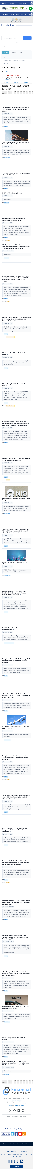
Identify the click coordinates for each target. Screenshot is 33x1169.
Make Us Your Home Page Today (11, 1129)
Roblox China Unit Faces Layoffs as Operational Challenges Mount (13, 219)
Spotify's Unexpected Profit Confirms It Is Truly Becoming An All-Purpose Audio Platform (15, 109)
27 (15, 92)
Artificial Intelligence (10, 405)
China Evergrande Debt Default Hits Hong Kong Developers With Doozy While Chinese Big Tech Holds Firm (16, 973)
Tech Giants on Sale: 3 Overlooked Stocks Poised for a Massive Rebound (15, 143)
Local (12, 14)
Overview (5, 60)
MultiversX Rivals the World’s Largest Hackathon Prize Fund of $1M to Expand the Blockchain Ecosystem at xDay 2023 (16, 1063)
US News (23, 14)
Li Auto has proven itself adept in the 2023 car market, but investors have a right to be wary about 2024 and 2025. (17, 1016)
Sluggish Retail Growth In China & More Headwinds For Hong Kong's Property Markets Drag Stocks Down (14, 593)
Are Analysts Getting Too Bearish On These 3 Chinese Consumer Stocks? (16, 459)
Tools (5, 57)
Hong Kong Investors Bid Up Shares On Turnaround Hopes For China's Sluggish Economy (15, 757)
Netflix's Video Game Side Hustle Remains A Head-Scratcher (16, 628)
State (17, 14)
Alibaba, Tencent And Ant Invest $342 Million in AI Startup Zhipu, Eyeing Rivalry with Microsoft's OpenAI (16, 319)
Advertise (12, 1144)
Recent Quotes (6, 43)
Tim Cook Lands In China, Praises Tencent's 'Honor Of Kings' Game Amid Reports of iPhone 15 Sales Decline (16, 531)
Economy (7, 301)
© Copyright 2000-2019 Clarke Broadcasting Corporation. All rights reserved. (16, 1155)
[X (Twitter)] (10, 1111)
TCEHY (9, 71)
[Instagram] (23, 1111)
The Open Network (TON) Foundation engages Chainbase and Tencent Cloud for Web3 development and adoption (15, 246)
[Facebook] (14, 1111)
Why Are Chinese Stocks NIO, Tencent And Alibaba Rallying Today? (16, 174)
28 (18, 92)
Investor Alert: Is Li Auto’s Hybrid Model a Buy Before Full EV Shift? (15, 1007)
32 (30, 92)
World (30, 14)
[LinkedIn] (18, 1111)
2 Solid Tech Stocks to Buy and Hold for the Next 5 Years (16, 727)
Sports (12, 3)
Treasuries (5, 63)
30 (24, 92)
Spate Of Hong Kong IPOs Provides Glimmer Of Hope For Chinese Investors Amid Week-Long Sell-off (16, 902)
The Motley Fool (7, 575)
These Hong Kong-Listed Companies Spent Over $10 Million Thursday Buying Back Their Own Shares (16, 797)
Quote (7, 82)
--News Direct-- (8, 199)
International (22, 60)
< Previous (4, 92)
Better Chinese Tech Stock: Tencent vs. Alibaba (14, 563)
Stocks (14, 52)
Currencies (15, 60)
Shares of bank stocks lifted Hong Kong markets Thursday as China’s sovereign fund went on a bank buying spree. (16, 670)
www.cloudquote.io (16, 1100)
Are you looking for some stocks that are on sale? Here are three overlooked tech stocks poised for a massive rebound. (16, 152)
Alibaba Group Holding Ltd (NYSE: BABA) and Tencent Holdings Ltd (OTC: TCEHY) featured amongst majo (15, 329)
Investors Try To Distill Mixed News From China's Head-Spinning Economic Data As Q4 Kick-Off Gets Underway (15, 862)
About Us (5, 1144)
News (4, 3)
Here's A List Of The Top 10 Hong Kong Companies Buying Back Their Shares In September (15, 829)
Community (22, 3)
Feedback (16, 1166)
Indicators (5, 46)
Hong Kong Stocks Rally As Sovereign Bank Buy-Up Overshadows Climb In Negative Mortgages (16, 660)
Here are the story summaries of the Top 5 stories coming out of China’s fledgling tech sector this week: (16, 362)
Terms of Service (11, 1151)
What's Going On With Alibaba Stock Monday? (13, 1038)
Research (25, 82)
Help (18, 1144)
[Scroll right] (32, 3)
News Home (4, 14)
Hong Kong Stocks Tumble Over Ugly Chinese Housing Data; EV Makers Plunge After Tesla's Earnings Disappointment (15, 423)
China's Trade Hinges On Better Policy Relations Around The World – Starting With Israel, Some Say (16, 695)
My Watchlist (18, 43)
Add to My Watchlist (7, 79)
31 (27, 92)
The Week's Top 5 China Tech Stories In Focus (15, 354)
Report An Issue (26, 1144)
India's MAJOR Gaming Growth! (12, 193)
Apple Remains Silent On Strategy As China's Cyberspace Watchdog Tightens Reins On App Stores (15, 937)
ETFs (21, 52)
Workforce (8, 240)
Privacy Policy (23, 1151)
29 (21, 92)
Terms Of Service (19, 1105)
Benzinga (6, 126)
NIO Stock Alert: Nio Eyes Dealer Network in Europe (16, 499)
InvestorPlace (7, 157)
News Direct (6, 202)
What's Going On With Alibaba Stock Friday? (13, 385)
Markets (6, 52)
